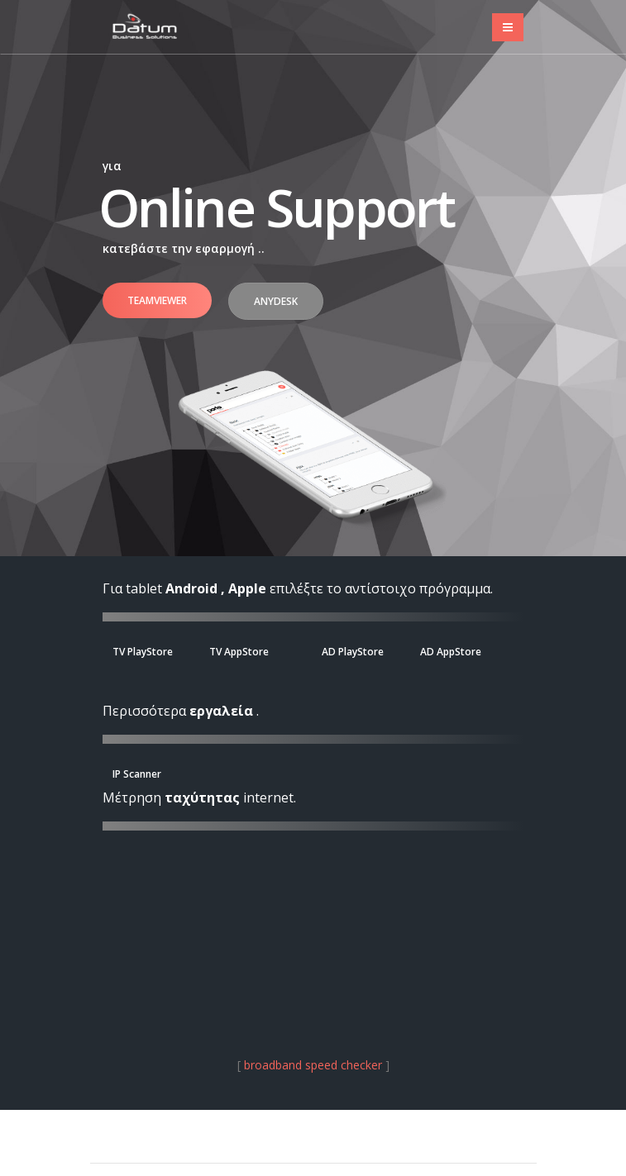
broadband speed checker (313, 1065)
